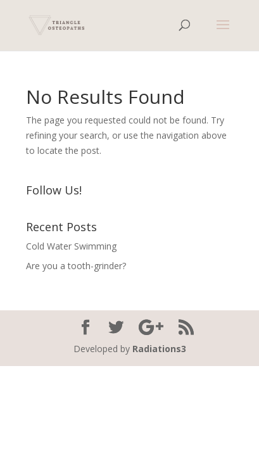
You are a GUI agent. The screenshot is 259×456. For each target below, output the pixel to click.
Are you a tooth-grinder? (76, 266)
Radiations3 (159, 349)
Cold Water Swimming (71, 246)
